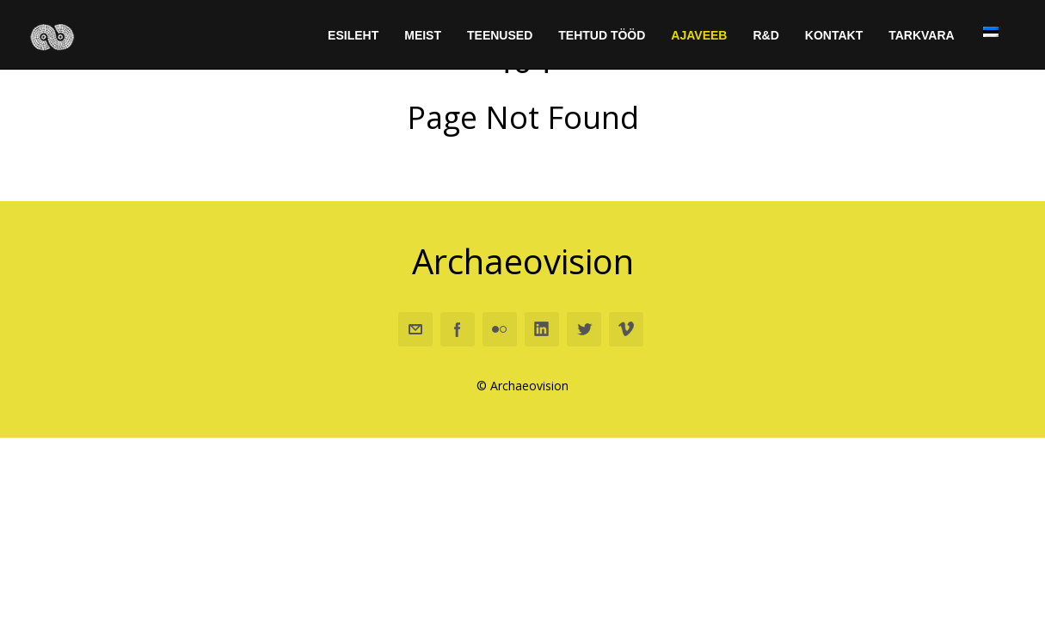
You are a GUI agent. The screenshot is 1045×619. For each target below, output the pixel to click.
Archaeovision (523, 261)
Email (415, 330)
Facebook (457, 330)
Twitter (584, 330)
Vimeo (626, 330)
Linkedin (542, 330)
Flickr (500, 330)
